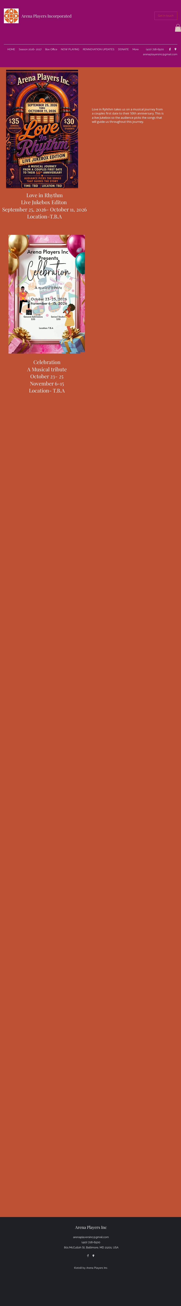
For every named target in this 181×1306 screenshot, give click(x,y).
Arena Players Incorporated (46, 16)
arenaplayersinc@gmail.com (160, 54)
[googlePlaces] (175, 49)
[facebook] (170, 49)
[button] (165, 16)
